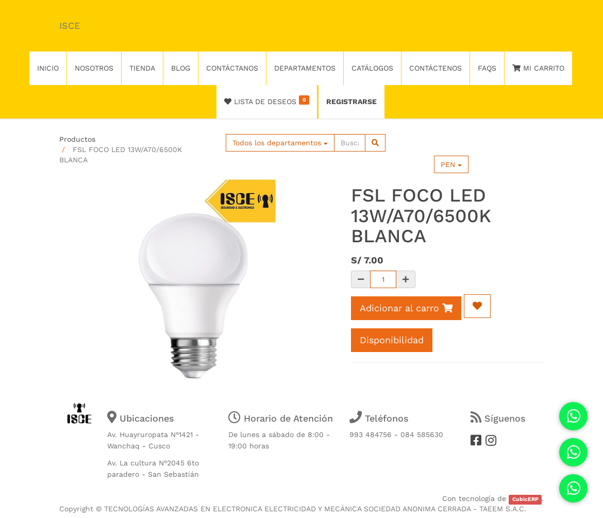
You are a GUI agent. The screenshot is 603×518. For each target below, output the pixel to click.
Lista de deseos (266, 100)
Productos (77, 139)
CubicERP (525, 499)
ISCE (69, 25)
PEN (451, 164)
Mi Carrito (538, 68)
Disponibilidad (392, 340)
